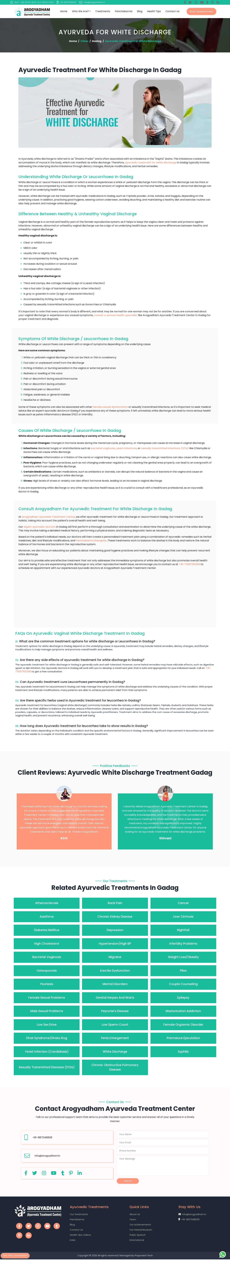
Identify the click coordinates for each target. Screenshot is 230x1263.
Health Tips (154, 11)
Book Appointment (201, 11)
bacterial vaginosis (103, 448)
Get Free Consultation (16, 1255)
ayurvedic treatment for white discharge (150, 162)
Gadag (96, 41)
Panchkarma (77, 1221)
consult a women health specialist (116, 315)
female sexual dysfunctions (110, 407)
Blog (139, 11)
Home (63, 11)
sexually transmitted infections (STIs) (165, 448)
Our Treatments (79, 1215)
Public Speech (138, 1237)
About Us (135, 1215)
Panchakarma (123, 11)
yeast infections (126, 448)
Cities (84, 41)
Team (133, 1221)
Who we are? (80, 11)
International (137, 1243)
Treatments (102, 11)
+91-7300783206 (189, 564)
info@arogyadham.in (47, 1156)
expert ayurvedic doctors (40, 527)
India (72, 1243)
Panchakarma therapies (91, 540)
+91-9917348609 (42, 1137)
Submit (128, 1182)
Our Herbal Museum (141, 1232)
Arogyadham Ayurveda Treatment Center (48, 517)
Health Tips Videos (80, 1237)
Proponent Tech (144, 1259)
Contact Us (172, 11)
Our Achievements (140, 1226)
